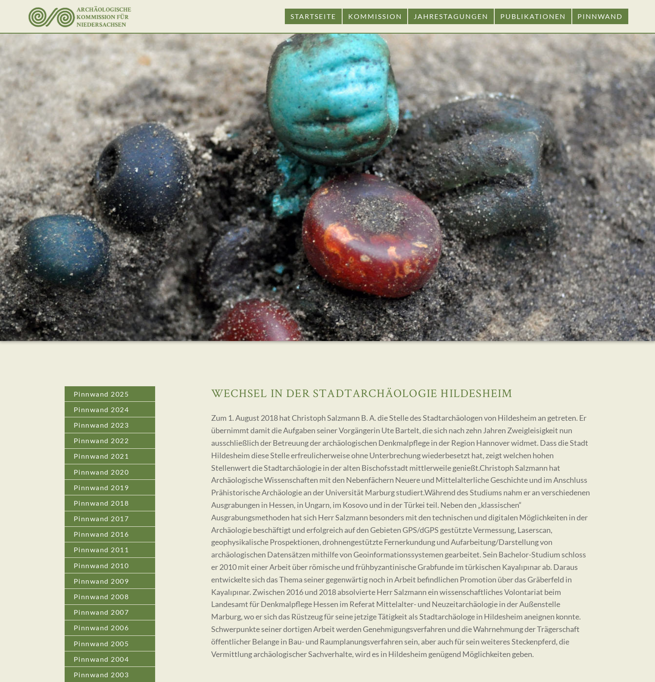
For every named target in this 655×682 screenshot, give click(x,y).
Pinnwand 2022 (101, 440)
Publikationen (533, 16)
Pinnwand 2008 (101, 596)
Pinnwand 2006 (101, 627)
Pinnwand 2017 (101, 518)
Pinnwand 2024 (101, 409)
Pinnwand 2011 (101, 549)
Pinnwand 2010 (101, 565)
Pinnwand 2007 (101, 612)
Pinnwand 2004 (101, 659)
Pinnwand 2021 (101, 456)
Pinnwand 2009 (101, 581)
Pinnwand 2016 (101, 534)
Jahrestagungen (451, 16)
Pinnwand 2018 (101, 503)
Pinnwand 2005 (101, 643)
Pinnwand (600, 16)
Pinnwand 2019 (101, 487)
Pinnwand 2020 (101, 472)
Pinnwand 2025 (101, 394)
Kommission (375, 16)
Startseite (313, 16)
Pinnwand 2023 (101, 425)
